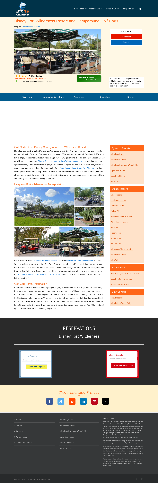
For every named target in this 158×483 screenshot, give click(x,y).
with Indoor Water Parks (121, 303)
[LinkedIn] (84, 401)
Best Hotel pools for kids (121, 279)
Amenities (79, 96)
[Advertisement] (126, 61)
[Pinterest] (96, 401)
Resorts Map (116, 233)
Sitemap (19, 431)
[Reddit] (73, 401)
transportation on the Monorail (79, 260)
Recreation (105, 96)
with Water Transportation (122, 249)
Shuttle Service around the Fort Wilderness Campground (62, 161)
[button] (140, 8)
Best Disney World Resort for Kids (125, 273)
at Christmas (116, 238)
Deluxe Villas (116, 211)
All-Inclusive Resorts (119, 222)
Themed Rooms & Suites (121, 216)
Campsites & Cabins (53, 96)
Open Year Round (118, 170)
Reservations (28, 26)
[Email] (107, 401)
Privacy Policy (21, 437)
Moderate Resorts (118, 200)
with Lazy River (117, 154)
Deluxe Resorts (117, 205)
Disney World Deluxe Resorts (45, 260)
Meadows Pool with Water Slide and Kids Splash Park (40, 274)
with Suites (115, 260)
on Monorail (116, 243)
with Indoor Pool (118, 298)
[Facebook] (51, 401)
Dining (130, 96)
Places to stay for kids (120, 284)
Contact (19, 425)
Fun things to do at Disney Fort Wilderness (78, 168)
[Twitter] (62, 401)
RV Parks (114, 227)
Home (18, 419)
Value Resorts (116, 195)
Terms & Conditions (24, 442)
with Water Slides (118, 159)
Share (37, 26)
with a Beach (116, 181)
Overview (27, 96)
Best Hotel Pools (118, 176)
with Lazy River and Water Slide (124, 165)
